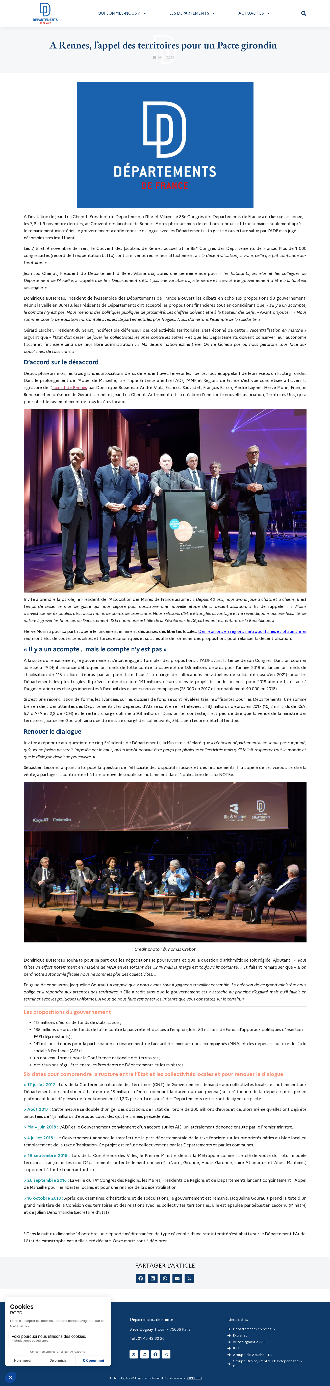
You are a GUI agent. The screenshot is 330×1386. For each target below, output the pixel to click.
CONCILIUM (194, 1378)
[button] (303, 13)
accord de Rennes (69, 387)
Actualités (254, 13)
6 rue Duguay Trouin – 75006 (155, 1329)
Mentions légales (119, 1378)
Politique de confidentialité (149, 1378)
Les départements (192, 13)
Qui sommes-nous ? (122, 13)
